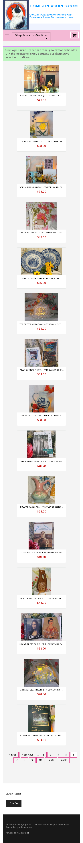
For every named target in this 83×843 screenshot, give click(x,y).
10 (40, 759)
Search (18, 794)
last (64, 759)
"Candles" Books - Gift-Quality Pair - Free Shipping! (44, 96)
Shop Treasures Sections (31, 36)
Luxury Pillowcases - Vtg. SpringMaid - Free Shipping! (45, 233)
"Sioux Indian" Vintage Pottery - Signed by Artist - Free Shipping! (51, 598)
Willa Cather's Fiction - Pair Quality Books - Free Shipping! (48, 370)
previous (27, 754)
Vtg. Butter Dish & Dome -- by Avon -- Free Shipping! (44, 324)
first (12, 754)
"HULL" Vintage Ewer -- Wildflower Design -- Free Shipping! (48, 507)
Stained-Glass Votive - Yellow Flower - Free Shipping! (46, 141)
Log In (14, 803)
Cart (74, 35)
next (51, 759)
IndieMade (23, 833)
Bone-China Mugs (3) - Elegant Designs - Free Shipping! (46, 187)
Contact (9, 794)
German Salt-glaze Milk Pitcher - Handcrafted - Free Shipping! (50, 415)
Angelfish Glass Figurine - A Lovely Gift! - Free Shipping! (47, 690)
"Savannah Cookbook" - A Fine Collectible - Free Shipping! (48, 735)
